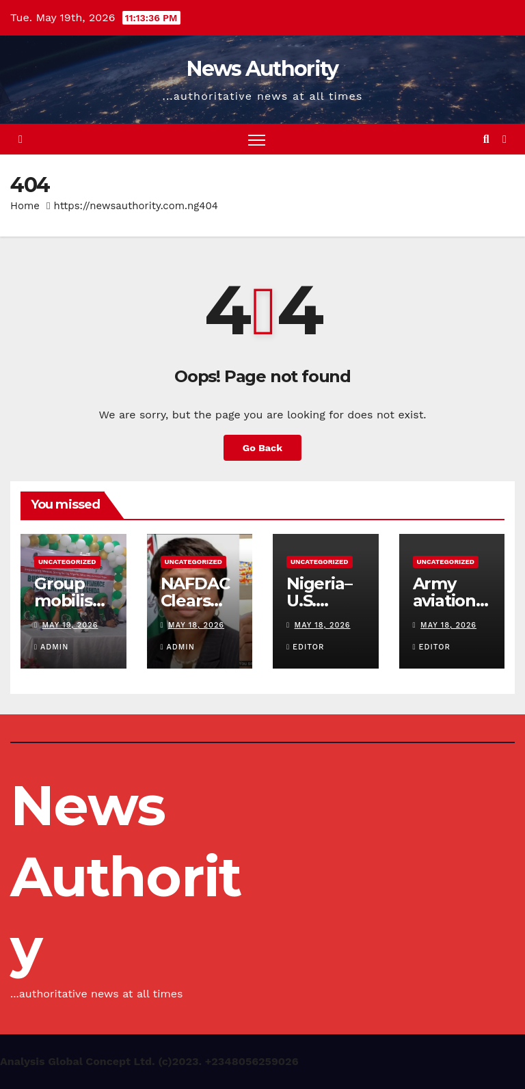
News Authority (262, 68)
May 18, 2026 (196, 625)
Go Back (262, 447)
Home (25, 206)
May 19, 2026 (70, 625)
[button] (486, 139)
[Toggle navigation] (256, 139)
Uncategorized (67, 561)
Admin (51, 647)
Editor (305, 647)
